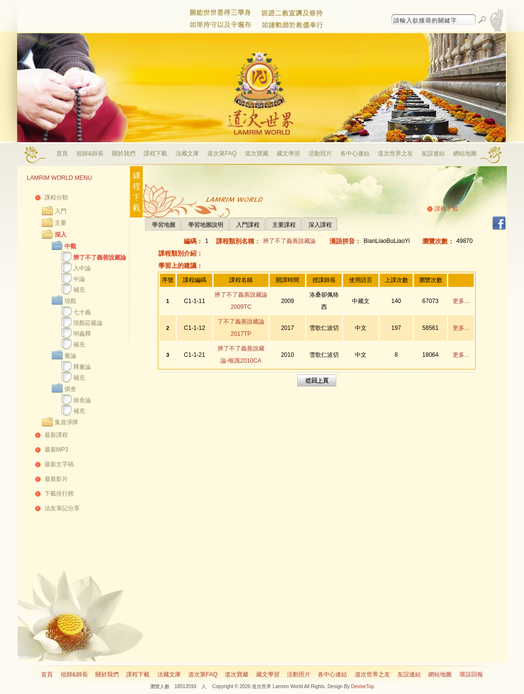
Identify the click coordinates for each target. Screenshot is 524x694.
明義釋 (82, 333)
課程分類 (56, 197)
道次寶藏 (256, 153)
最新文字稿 (59, 464)
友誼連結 (433, 153)
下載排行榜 (59, 493)
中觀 (70, 246)
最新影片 (56, 479)
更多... (461, 301)
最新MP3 (56, 449)
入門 (60, 211)
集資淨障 (66, 422)
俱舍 (70, 389)
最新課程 (56, 435)
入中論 (82, 268)
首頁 (62, 153)
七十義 (82, 312)
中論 (79, 279)
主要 (60, 222)
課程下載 (155, 153)
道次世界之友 (395, 153)
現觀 (70, 301)
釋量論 (82, 367)
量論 (70, 355)
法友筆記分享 (62, 508)
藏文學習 (288, 153)
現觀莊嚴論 (88, 323)
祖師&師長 (90, 153)
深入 (60, 234)
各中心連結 (355, 153)
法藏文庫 (187, 153)
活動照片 (320, 153)
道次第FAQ (222, 153)
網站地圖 (465, 153)
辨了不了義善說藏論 (99, 257)
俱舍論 (82, 400)
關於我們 (123, 153)
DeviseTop (362, 686)
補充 (79, 289)
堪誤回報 (471, 674)
